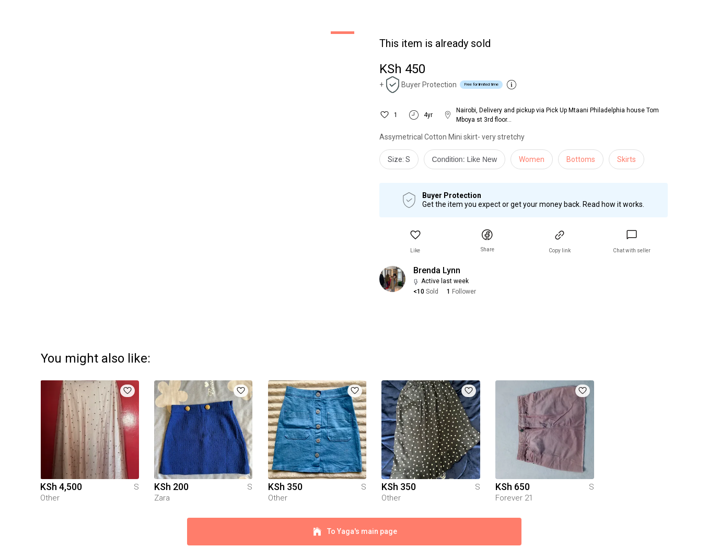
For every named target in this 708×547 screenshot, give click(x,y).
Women (531, 159)
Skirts (626, 159)
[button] (415, 242)
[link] (632, 242)
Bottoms (580, 159)
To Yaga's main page (354, 525)
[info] (467, 161)
